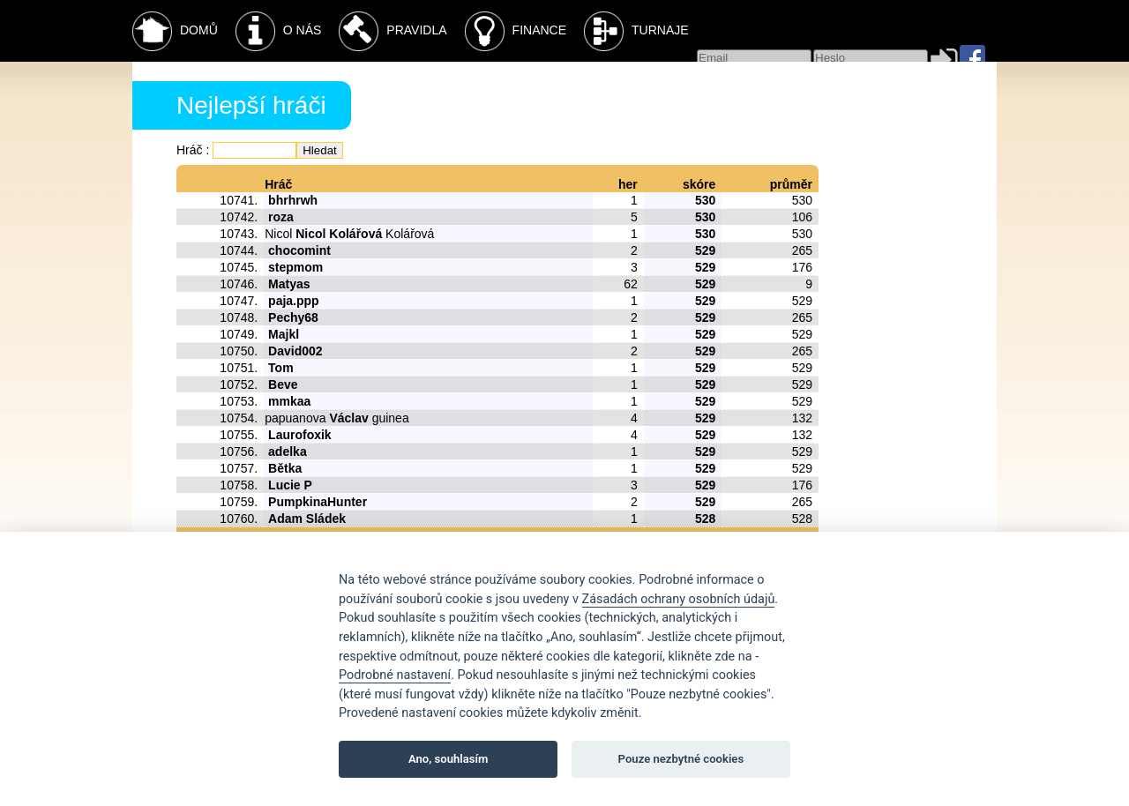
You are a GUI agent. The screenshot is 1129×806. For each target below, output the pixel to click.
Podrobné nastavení (395, 675)
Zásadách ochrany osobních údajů (678, 599)
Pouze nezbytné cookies (681, 758)
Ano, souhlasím (448, 758)
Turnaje (636, 31)
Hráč (189, 150)
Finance (515, 31)
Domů (175, 31)
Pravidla (392, 31)
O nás (279, 31)
